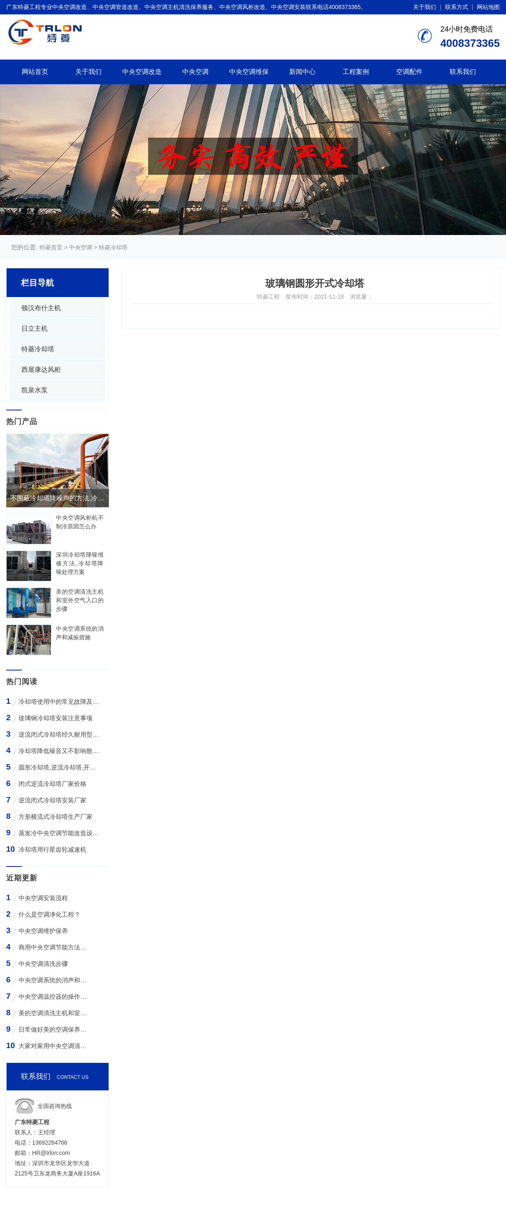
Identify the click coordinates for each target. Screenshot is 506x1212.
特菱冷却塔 (113, 247)
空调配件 (409, 71)
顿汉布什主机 (41, 307)
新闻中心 (302, 71)
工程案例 (356, 71)
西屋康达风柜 (41, 369)
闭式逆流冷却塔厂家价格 (52, 783)
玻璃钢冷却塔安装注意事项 (56, 717)
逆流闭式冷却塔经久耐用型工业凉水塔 (59, 734)
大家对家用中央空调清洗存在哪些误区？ (54, 1045)
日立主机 (34, 328)
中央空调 (195, 71)
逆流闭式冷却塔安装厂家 (52, 800)
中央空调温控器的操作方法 (54, 996)
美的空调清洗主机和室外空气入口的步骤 (54, 1012)
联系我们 (463, 71)
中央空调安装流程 (43, 897)
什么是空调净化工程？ (49, 914)
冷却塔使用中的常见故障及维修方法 (59, 701)
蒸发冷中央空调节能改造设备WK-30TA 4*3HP (59, 833)
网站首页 (35, 71)
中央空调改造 (142, 71)
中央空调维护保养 (43, 930)
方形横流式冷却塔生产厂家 (56, 816)
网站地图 (488, 7)
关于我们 (424, 7)
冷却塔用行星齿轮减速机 (52, 849)
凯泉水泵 (34, 390)
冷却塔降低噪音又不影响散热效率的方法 (59, 750)
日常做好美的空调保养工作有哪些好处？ (54, 1029)
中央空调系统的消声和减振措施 (54, 980)
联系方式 (456, 7)
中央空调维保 (249, 71)
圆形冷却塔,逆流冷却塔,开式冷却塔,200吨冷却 (59, 767)
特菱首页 (51, 247)
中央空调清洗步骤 (43, 963)
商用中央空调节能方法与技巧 (54, 947)
